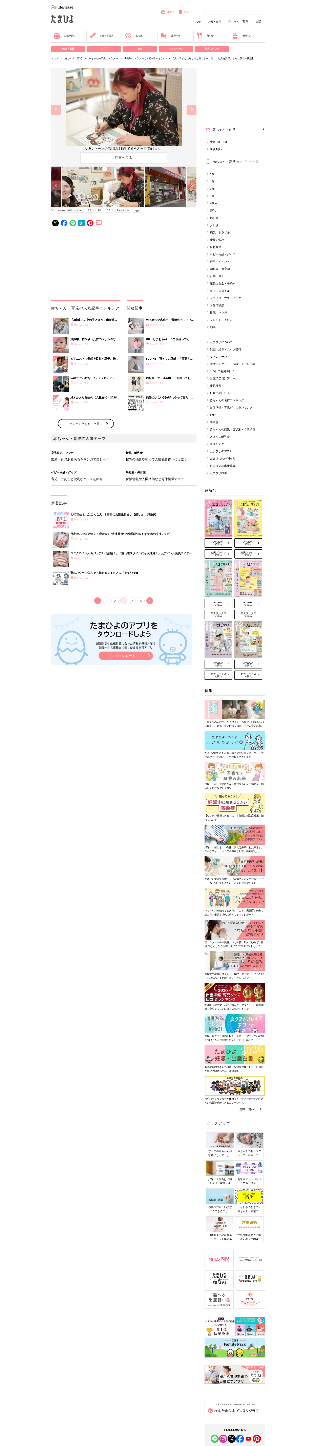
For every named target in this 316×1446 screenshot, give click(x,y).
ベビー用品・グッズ (222, 254)
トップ (54, 58)
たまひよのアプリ (221, 451)
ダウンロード (125, 655)
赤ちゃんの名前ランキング (227, 400)
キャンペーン (176, 48)
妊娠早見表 (64, 36)
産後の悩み (217, 240)
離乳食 (205, 36)
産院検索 (215, 386)
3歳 (212, 196)
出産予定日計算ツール (224, 378)
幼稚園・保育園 (220, 269)
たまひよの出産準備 (222, 466)
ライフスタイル (220, 291)
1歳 (99, 210)
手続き (214, 422)
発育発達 (215, 247)
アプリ (104, 48)
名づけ (133, 36)
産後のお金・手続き (222, 283)
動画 (213, 327)
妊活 (258, 21)
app (137, 210)
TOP (198, 21)
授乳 (213, 210)
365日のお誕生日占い (223, 371)
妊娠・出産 (214, 21)
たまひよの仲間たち (222, 458)
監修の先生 (217, 444)
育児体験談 (217, 305)
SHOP (167, 12)
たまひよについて (221, 342)
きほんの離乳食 (220, 436)
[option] (124, 109)
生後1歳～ (216, 149)
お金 (213, 415)
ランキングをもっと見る (86, 424)
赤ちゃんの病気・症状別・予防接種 (232, 429)
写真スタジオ (212, 48)
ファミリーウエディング (225, 298)
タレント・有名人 (221, 320)
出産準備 (170, 36)
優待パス (241, 36)
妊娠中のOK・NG (221, 393)
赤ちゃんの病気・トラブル (103, 58)
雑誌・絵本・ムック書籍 (225, 349)
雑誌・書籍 (68, 48)
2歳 (108, 210)
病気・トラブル (220, 232)
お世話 (214, 225)
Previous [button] (56, 110)
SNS (140, 48)
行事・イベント (220, 261)
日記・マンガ (218, 312)
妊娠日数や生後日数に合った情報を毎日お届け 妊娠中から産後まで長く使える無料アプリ (125, 645)
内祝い (185, 12)
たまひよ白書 (218, 473)
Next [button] (191, 110)
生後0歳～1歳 (218, 142)
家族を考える (123, 210)
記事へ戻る (123, 157)
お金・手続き (101, 36)
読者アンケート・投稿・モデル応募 (232, 364)
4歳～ (213, 203)
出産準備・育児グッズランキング (231, 407)
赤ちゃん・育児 (238, 21)
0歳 (89, 210)
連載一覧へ (246, 1109)
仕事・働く (217, 276)
